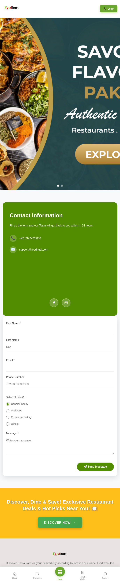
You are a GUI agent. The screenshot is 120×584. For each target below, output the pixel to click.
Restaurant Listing (21, 417)
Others (14, 423)
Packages (16, 410)
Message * (12, 433)
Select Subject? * (16, 397)
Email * (10, 360)
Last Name (12, 339)
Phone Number (15, 376)
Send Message (95, 466)
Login (111, 8)
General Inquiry (19, 404)
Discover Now (57, 522)
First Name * (13, 323)
